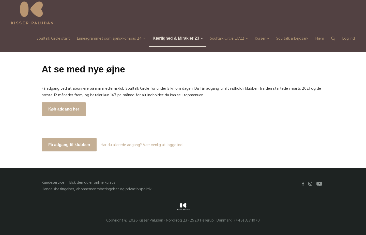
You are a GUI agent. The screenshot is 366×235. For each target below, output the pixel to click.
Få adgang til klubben (69, 145)
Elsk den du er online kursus (92, 182)
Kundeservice (53, 182)
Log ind (348, 38)
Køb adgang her (63, 109)
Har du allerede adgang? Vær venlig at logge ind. (142, 145)
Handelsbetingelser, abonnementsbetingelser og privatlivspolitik (96, 189)
